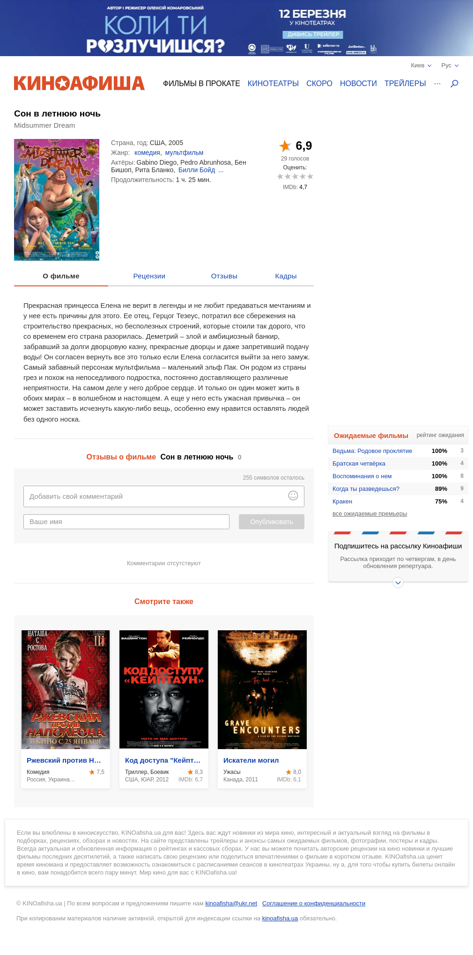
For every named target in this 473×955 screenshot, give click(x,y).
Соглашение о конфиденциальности (313, 903)
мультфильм (184, 152)
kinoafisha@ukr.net (231, 903)
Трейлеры (405, 83)
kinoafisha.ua (280, 918)
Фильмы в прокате (201, 83)
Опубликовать (271, 521)
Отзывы (224, 276)
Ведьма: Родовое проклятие (372, 450)
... (221, 170)
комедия (147, 152)
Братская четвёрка (359, 463)
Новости (358, 83)
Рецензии (149, 276)
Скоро (319, 83)
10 (309, 176)
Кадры (286, 276)
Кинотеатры (273, 83)
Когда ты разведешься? (366, 488)
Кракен (342, 501)
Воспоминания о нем (362, 476)
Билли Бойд (196, 170)
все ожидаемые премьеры (370, 513)
